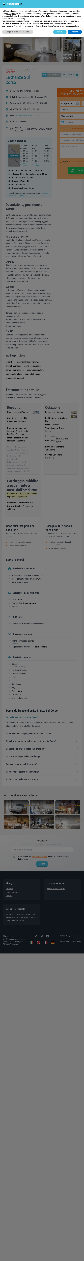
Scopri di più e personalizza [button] (17, 32)
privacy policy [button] (11, 14)
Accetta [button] (75, 32)
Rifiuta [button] (60, 32)
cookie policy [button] (20, 19)
